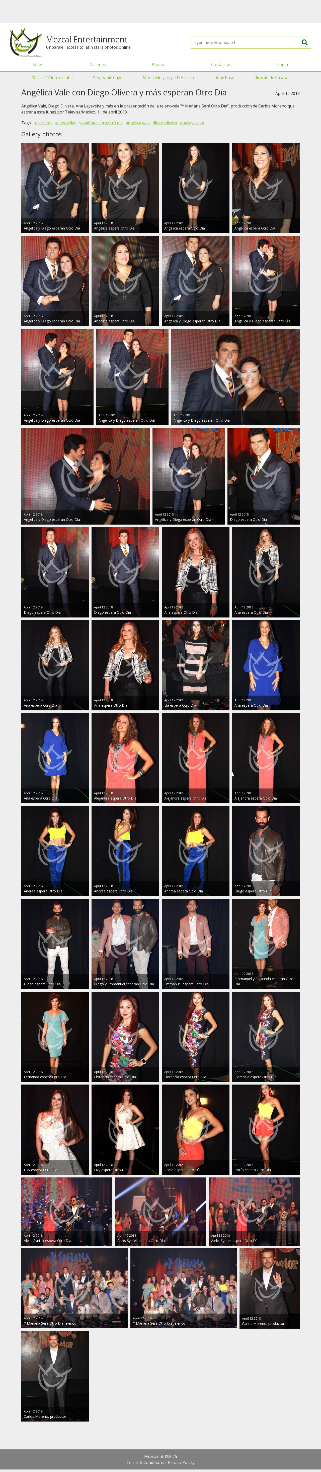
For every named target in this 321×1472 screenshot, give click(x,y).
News (38, 64)
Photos (158, 64)
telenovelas (65, 123)
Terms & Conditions (145, 1462)
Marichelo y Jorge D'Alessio (168, 77)
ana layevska (192, 123)
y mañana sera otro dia (101, 123)
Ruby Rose (224, 77)
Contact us (221, 64)
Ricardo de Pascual (272, 77)
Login (282, 64)
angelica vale (138, 123)
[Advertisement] (160, 11)
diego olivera (165, 123)
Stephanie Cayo (107, 77)
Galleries (98, 64)
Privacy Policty (181, 1462)
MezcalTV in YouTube (52, 77)
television (43, 123)
